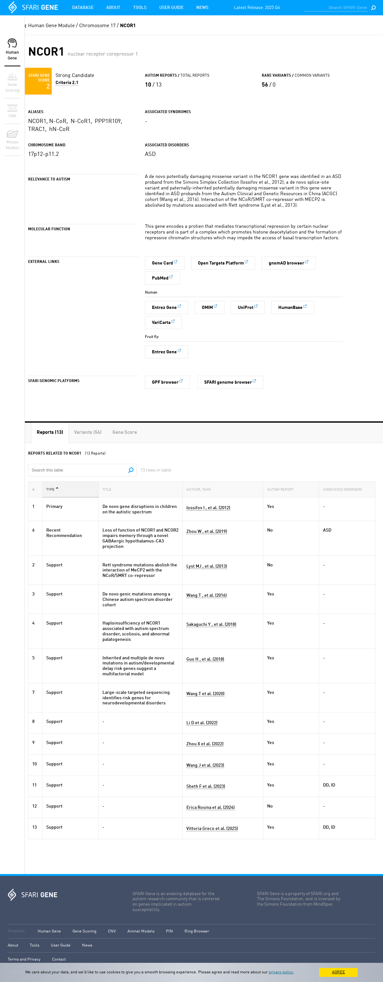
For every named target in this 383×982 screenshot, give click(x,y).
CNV (112, 931)
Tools (139, 7)
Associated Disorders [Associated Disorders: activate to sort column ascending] (344, 489)
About (113, 7)
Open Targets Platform (221, 263)
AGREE (338, 972)
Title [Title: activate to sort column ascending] (108, 489)
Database (83, 7)
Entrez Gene (164, 307)
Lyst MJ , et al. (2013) (206, 566)
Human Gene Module (51, 25)
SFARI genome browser (228, 382)
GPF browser (165, 382)
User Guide (171, 7)
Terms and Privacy (24, 959)
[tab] (50, 433)
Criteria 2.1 (67, 83)
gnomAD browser (286, 263)
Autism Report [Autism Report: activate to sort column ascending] (282, 489)
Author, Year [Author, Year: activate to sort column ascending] (200, 489)
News (202, 7)
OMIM (207, 307)
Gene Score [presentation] (124, 432)
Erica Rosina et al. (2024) (210, 807)
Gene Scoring (84, 931)
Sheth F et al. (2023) (205, 786)
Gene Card (162, 263)
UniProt (245, 307)
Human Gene (49, 931)
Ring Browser (196, 931)
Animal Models (140, 931)
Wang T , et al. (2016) (206, 595)
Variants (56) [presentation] (87, 432)
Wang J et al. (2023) (205, 765)
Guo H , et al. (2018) (205, 659)
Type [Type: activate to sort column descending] (52, 489)
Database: (17, 931)
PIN (169, 931)
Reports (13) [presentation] (50, 432)
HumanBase (290, 307)
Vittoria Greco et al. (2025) (212, 828)
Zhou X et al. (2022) (204, 744)
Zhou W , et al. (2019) (206, 531)
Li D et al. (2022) (201, 723)
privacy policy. (281, 972)
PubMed (160, 278)
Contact (59, 959)
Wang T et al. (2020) (205, 694)
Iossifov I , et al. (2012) (208, 508)
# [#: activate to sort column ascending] (35, 489)
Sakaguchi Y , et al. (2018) (211, 624)
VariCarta (161, 322)
